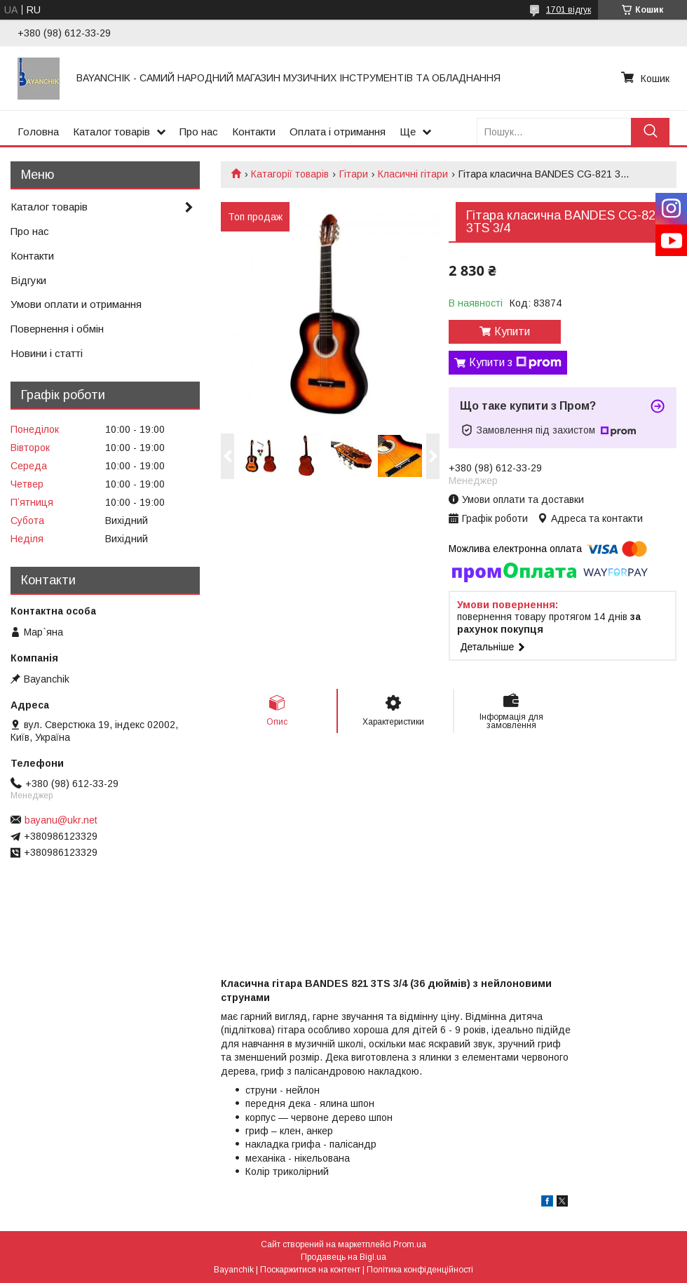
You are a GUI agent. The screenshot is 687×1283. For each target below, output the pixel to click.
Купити (512, 331)
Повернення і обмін (57, 329)
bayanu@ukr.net (61, 820)
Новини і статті (47, 353)
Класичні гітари (413, 174)
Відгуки (28, 280)
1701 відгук (568, 10)
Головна (38, 131)
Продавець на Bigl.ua (343, 1257)
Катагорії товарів (290, 174)
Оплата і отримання (338, 131)
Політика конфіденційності (420, 1270)
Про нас (198, 131)
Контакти (254, 131)
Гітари (353, 174)
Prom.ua (409, 1244)
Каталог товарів (111, 131)
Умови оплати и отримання (76, 304)
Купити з (515, 362)
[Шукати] (650, 131)
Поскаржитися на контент (310, 1270)
